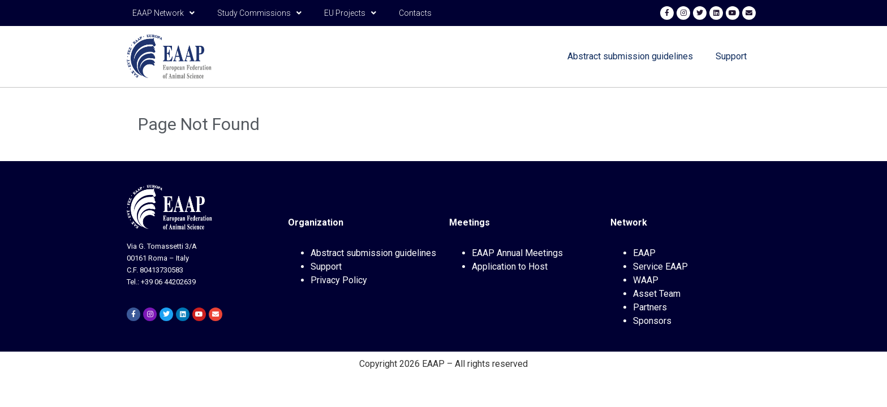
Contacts (415, 13)
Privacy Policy (339, 280)
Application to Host (510, 266)
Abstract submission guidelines (630, 56)
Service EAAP (660, 266)
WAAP (645, 280)
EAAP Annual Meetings (517, 253)
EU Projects (350, 13)
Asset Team (657, 293)
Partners (650, 307)
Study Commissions (259, 13)
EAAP (644, 253)
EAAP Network (163, 13)
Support (731, 56)
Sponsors (652, 320)
